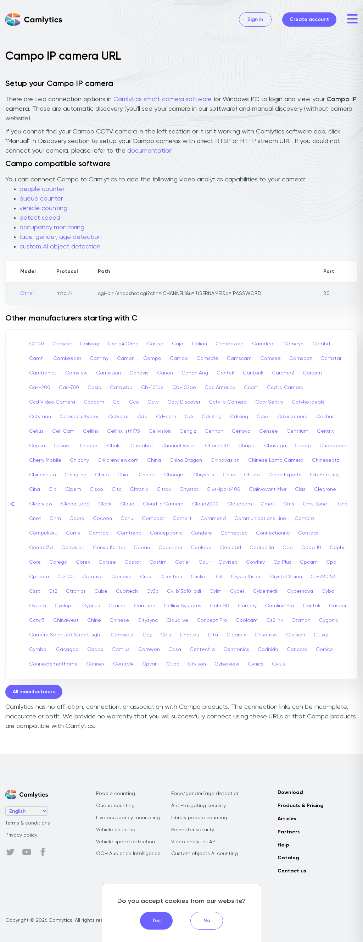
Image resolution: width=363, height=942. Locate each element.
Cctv (153, 402)
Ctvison (197, 664)
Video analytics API (194, 841)
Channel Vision (178, 445)
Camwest (122, 634)
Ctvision (295, 634)
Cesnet (62, 445)
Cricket (199, 576)
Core (35, 562)
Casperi (338, 605)
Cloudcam (239, 504)
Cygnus (91, 605)
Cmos (268, 504)
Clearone (325, 489)
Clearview (40, 504)
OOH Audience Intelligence (128, 853)
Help (283, 845)
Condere (201, 533)
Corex (83, 562)
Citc (117, 489)
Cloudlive (177, 620)
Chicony (79, 460)
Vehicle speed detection (125, 841)
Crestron (172, 576)
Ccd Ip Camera (285, 387)
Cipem (73, 489)
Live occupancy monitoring (128, 817)
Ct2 (53, 591)
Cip (53, 489)
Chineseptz (325, 460)
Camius (121, 649)
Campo (152, 358)
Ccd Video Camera (52, 402)
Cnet (35, 518)
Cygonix (328, 620)
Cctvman (40, 416)
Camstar (330, 358)
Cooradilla (262, 547)
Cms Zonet (316, 504)
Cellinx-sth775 (123, 431)
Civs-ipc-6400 (223, 489)
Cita (213, 634)
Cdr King (212, 416)
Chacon (89, 445)
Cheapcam (332, 445)
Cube (100, 591)
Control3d (41, 547)
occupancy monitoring (51, 227)
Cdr (189, 416)
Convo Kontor (109, 547)
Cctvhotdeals (308, 402)
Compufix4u (43, 533)
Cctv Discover (183, 402)
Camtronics (43, 373)
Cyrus (278, 664)
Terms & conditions (27, 823)
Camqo (179, 358)
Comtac (98, 533)
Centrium (297, 431)
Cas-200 (39, 387)
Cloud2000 (205, 504)
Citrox (164, 489)
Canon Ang (195, 373)
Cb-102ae (184, 387)
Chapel (247, 445)
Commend (213, 518)
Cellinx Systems (182, 605)
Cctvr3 (37, 620)
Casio (94, 387)
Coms (73, 533)
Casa (174, 649)
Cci (117, 402)
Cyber (237, 591)
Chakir (114, 445)
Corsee (107, 562)
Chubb (252, 474)
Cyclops (64, 605)
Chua (229, 474)
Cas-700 (69, 387)
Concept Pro (212, 620)
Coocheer (170, 547)
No (206, 920)
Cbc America (220, 387)
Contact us (292, 871)
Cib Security (324, 474)
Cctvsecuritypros (80, 416)
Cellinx (91, 431)
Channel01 (217, 445)
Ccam (251, 387)
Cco (134, 402)
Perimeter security (192, 829)
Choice (147, 474)
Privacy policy (21, 835)
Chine (94, 620)
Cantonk (253, 373)
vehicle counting (43, 208)
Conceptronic (166, 533)
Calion (199, 343)
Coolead (201, 547)
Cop (288, 547)
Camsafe (207, 358)
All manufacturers (34, 691)
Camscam (239, 358)
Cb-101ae (152, 387)
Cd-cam (166, 416)
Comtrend (129, 533)
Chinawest (66, 620)
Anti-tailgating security (198, 805)
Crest (146, 576)
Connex (95, 664)
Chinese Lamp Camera (275, 460)
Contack (308, 533)
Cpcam (309, 562)
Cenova (241, 431)
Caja (177, 343)
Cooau (142, 547)
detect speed (39, 218)
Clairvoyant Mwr (267, 489)
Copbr (337, 547)
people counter (42, 189)
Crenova (121, 576)
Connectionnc (273, 533)
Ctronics (76, 591)
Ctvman (301, 620)
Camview (76, 373)
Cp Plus (282, 562)
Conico (324, 649)
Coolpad (230, 547)
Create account (309, 19)
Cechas (325, 416)
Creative (92, 576)
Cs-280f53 (323, 576)
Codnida (268, 649)
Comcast (153, 518)
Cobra (76, 518)
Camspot (300, 358)
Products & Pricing (301, 805)
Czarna (116, 605)
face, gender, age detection (60, 237)
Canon (165, 373)
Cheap (303, 445)
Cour (204, 562)
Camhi (37, 358)
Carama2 (283, 373)
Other (27, 293)
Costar (132, 562)
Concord (297, 649)
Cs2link (274, 620)
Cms (288, 504)
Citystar (188, 489)
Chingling (75, 474)
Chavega (275, 445)
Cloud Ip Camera (163, 504)
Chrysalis (203, 474)
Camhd (321, 343)
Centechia (202, 649)
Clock (105, 504)
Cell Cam (63, 431)
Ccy (147, 634)
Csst (34, 591)
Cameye (293, 343)
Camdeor (263, 343)
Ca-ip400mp (123, 343)
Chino (102, 474)
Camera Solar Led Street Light (65, 634)
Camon (126, 358)
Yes (156, 920)
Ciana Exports (284, 474)
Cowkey (255, 562)
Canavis (139, 373)
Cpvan (150, 664)
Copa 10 (311, 547)
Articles (287, 818)
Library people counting (199, 817)
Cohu (127, 518)
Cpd (331, 562)
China (154, 460)
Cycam (37, 605)
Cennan (214, 431)
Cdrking (239, 416)
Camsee (270, 358)
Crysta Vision (246, 576)
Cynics (255, 664)
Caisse (155, 343)
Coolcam (247, 620)
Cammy (99, 358)
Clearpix (236, 634)
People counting (115, 793)
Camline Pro (279, 605)
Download (290, 792)
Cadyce (61, 343)
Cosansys (266, 634)
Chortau (189, 634)
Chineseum (42, 474)
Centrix (325, 431)
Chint (123, 474)
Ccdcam (94, 402)
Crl (219, 576)
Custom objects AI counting (204, 853)
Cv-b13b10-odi (184, 591)
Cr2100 (65, 576)
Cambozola (230, 343)
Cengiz (187, 431)
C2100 (36, 343)
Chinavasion (225, 460)
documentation (150, 151)
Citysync (148, 620)
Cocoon (102, 518)
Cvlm (216, 591)
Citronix (139, 489)
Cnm (55, 518)
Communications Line (260, 518)
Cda (142, 416)
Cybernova (300, 591)
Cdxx (263, 416)
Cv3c (152, 591)
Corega (58, 562)
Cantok (311, 605)
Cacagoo (67, 649)
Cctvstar (118, 416)
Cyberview (226, 664)
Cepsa (37, 445)
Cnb (343, 504)
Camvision (108, 373)
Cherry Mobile (45, 460)
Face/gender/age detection (205, 793)
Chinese (119, 620)
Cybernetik (266, 591)
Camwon (149, 649)
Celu (165, 634)
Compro (304, 518)
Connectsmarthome (53, 664)
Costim (158, 562)
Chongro (174, 474)
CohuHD (219, 605)
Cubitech (127, 591)
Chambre (141, 445)
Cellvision (160, 431)
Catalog (288, 857)
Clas (300, 489)
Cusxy (321, 634)
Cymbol (38, 649)
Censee (268, 431)
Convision (72, 547)
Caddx (95, 649)
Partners (289, 831)
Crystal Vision (286, 576)
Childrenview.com (118, 460)
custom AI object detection (59, 246)
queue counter (41, 199)
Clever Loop (75, 504)
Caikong (89, 343)
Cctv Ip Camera (228, 402)
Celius (36, 431)
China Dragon (185, 460)
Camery (247, 605)
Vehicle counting (115, 829)
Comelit (182, 518)
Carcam (312, 373)
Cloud (127, 504)
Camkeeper (67, 358)
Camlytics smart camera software (162, 99)
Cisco (96, 489)
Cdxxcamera (292, 416)
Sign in (255, 19)
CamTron (144, 605)
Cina (34, 489)
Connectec (233, 533)
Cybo (328, 591)
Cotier (182, 562)
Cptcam (39, 576)
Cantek (225, 373)
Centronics (236, 649)
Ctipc (172, 664)
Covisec (228, 562)
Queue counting (115, 805)
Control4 (123, 664)
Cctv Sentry (269, 402)
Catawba (121, 387)
